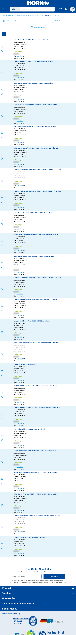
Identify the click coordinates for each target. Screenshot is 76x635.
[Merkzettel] (60, 9)
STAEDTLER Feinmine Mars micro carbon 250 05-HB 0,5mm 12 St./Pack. (38, 169)
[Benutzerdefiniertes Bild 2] (51, 622)
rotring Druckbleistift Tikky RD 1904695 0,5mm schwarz (32, 321)
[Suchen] (52, 9)
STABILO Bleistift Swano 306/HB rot (25, 364)
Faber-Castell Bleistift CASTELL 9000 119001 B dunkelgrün (33, 213)
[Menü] (4, 9)
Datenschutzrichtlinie (46, 580)
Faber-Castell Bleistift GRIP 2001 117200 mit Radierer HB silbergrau (36, 342)
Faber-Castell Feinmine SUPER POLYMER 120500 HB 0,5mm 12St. (35, 105)
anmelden (20, 56)
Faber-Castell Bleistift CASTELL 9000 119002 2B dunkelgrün (34, 256)
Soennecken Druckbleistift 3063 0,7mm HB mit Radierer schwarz (35, 451)
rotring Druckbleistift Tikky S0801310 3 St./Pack (29, 537)
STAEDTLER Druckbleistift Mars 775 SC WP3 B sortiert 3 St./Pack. (35, 299)
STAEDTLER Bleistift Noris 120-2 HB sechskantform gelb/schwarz (35, 386)
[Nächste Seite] (24, 34)
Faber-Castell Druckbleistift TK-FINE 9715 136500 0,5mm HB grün (35, 472)
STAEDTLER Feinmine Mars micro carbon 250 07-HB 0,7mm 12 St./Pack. (38, 191)
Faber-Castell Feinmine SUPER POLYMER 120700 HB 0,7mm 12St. (35, 494)
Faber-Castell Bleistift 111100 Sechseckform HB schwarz (32, 40)
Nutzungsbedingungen (58, 580)
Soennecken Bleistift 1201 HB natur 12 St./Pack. (29, 429)
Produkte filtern (38, 27)
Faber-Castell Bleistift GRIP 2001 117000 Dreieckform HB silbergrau (36, 148)
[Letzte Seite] (28, 34)
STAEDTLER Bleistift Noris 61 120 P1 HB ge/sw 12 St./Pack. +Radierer (37, 407)
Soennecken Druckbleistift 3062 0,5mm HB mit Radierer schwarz (35, 126)
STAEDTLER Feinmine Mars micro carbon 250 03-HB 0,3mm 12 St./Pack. (38, 278)
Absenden (54, 576)
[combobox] (37, 9)
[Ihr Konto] (66, 9)
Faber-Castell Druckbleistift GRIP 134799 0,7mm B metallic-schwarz (36, 234)
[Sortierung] (63, 21)
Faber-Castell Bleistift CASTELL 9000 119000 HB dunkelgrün (34, 83)
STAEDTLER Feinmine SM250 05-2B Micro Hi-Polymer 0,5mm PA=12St (37, 515)
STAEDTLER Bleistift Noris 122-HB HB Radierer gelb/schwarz (34, 61)
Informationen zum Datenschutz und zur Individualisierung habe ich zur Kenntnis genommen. (36, 582)
